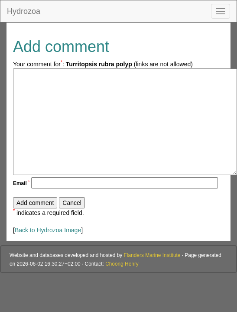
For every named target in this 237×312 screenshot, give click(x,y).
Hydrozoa (23, 11)
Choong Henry (122, 264)
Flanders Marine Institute (152, 255)
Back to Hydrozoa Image (48, 230)
